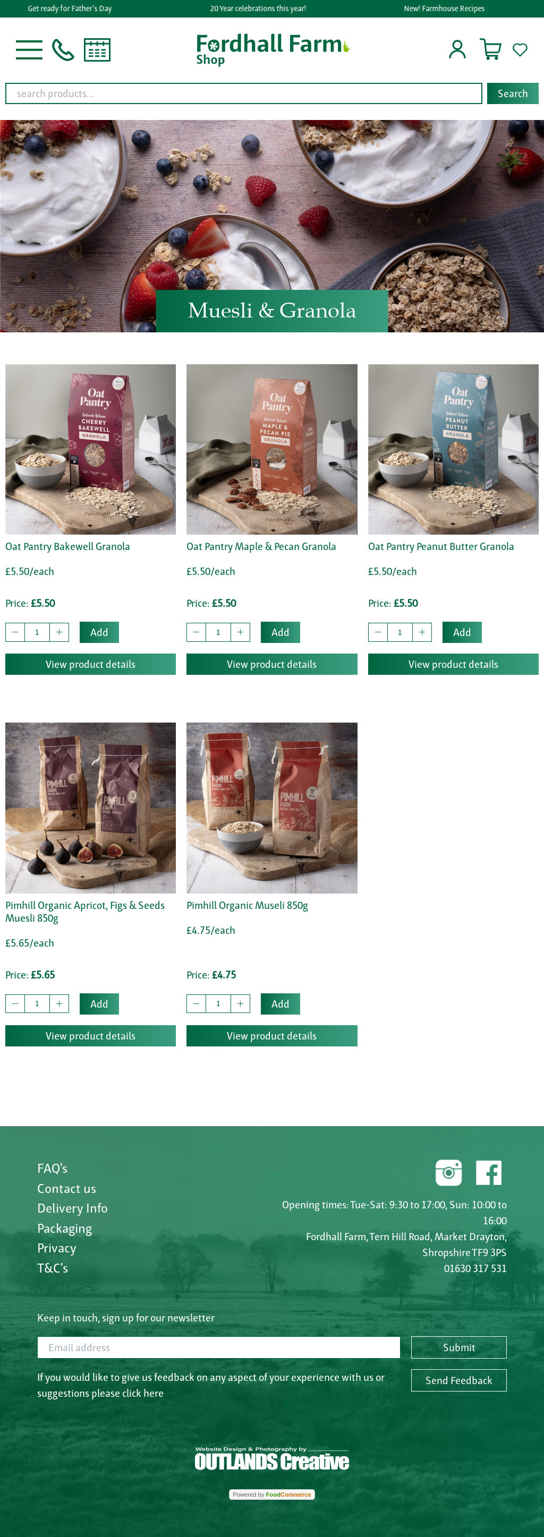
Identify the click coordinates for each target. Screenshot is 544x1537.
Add (99, 632)
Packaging (64, 1228)
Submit (459, 1347)
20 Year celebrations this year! (260, 8)
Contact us (66, 1188)
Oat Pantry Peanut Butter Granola (441, 546)
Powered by (272, 1494)
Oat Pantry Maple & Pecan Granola (261, 546)
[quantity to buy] (37, 632)
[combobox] (272, 93)
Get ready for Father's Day (72, 8)
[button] (29, 48)
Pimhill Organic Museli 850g (247, 905)
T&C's (52, 1268)
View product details (90, 664)
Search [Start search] (513, 93)
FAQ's (52, 1168)
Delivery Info (72, 1208)
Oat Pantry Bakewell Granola (67, 546)
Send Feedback (459, 1380)
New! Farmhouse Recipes (446, 8)
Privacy (56, 1248)
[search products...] (243, 93)
